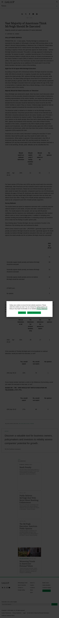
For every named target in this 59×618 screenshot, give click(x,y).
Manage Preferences (34, 312)
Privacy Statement (42, 308)
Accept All (22, 312)
